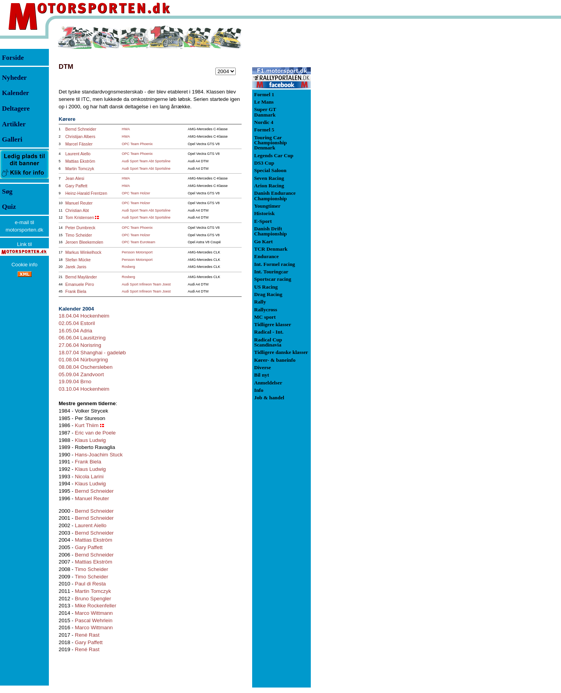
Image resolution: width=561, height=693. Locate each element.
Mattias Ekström (80, 161)
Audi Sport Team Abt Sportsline (146, 161)
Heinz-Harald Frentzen (86, 193)
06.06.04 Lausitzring (82, 338)
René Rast (87, 635)
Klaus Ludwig (90, 440)
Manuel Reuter (79, 203)
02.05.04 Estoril (77, 323)
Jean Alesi (74, 178)
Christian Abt (77, 210)
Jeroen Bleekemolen (84, 242)
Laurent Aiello (78, 153)
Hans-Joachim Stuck (99, 455)
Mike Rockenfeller (96, 606)
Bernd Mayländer (81, 277)
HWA (126, 129)
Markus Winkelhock (83, 252)
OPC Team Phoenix (137, 144)
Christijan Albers (80, 136)
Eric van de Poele (95, 433)
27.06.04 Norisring (80, 345)
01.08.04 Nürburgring (83, 360)
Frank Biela (75, 291)
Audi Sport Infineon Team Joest (146, 284)
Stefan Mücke (78, 259)
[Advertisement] (352, 142)
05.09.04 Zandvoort (81, 374)
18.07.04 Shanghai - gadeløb (92, 352)
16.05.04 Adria (75, 331)
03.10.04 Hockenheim (84, 389)
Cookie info (24, 265)
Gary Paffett (76, 185)
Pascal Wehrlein (94, 620)
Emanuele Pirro (79, 284)
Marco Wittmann (94, 613)
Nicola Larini (89, 476)
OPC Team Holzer (136, 193)
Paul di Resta (90, 584)
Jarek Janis (75, 266)
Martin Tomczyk (79, 168)
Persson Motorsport (137, 252)
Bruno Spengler (93, 598)
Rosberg (128, 267)
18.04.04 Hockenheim (84, 316)
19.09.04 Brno (75, 381)
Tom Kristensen (79, 217)
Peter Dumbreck (80, 227)
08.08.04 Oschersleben (86, 367)
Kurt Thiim (87, 425)
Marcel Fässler (79, 144)
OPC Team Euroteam (138, 242)
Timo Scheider (78, 235)
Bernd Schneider (80, 129)
